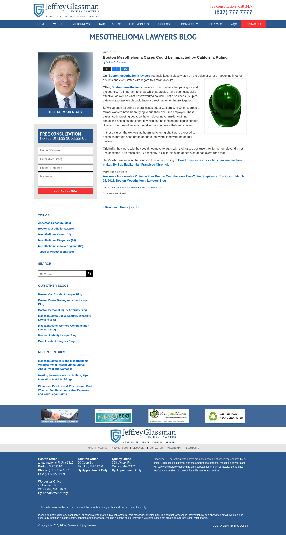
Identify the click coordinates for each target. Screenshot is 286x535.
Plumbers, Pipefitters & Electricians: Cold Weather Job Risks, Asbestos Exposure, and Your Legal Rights (65, 390)
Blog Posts (192, 448)
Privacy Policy (119, 448)
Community (189, 24)
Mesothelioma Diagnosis (57, 240)
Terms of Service (129, 507)
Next (135, 207)
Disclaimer (139, 448)
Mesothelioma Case (152, 187)
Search (89, 273)
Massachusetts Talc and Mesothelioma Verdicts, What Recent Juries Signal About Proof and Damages (63, 364)
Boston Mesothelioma (125, 187)
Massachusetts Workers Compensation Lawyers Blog (63, 327)
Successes (164, 24)
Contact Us (156, 448)
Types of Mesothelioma (56, 251)
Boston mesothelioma (127, 87)
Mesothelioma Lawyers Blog (66, 10)
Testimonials (139, 24)
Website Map (174, 448)
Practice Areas (109, 24)
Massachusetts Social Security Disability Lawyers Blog (64, 317)
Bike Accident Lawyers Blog (56, 341)
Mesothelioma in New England (60, 246)
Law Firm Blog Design (230, 525)
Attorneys (81, 24)
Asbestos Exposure (54, 222)
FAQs (233, 24)
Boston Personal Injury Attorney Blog (62, 309)
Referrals (214, 24)
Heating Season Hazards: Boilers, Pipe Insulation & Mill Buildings (63, 377)
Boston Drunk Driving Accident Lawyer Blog (63, 302)
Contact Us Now (65, 190)
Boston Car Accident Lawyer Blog (60, 294)
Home (41, 24)
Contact (253, 24)
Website (59, 24)
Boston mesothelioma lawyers (129, 75)
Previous (110, 207)
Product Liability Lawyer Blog (57, 335)
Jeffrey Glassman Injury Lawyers (77, 525)
